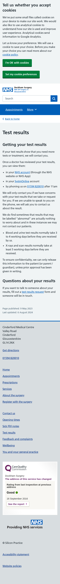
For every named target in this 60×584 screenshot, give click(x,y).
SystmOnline (22, 181)
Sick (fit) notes (11, 426)
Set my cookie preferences (21, 74)
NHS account (22, 172)
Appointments (14, 109)
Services (7, 389)
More (32, 109)
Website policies (12, 566)
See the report (16, 504)
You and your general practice (20, 452)
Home (6, 369)
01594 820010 (35, 186)
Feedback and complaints (18, 439)
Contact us (9, 413)
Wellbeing (9, 445)
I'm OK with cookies (17, 62)
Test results (9, 432)
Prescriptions (10, 382)
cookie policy (10, 54)
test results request (33, 291)
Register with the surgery (17, 401)
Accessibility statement (16, 554)
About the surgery (13, 395)
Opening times (11, 419)
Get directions (11, 350)
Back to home (12, 118)
